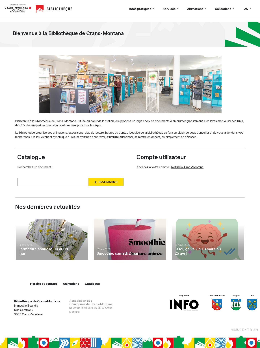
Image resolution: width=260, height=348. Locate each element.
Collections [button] (223, 9)
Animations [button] (195, 9)
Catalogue (92, 284)
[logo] (17, 8)
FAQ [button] (246, 9)
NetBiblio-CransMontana (187, 167)
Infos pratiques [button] (140, 9)
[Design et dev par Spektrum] (244, 329)
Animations (71, 284)
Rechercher (108, 181)
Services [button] (169, 9)
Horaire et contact (43, 284)
